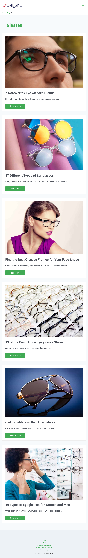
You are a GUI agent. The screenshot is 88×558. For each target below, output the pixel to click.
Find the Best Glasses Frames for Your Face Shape (42, 260)
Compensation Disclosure (43, 545)
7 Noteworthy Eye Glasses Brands (30, 93)
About (44, 540)
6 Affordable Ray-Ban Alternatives (30, 422)
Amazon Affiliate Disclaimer (44, 547)
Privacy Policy (44, 550)
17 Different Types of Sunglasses (29, 175)
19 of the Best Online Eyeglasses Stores (34, 342)
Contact (44, 542)
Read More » (15, 106)
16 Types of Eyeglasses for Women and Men (37, 505)
